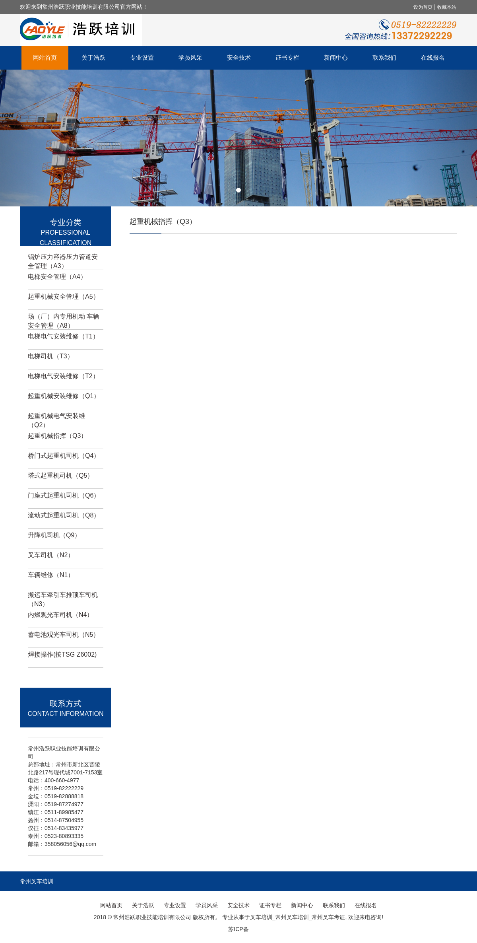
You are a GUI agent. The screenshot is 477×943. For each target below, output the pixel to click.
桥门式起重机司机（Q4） (64, 455)
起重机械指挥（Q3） (57, 435)
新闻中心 (336, 57)
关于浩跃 (93, 57)
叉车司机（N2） (51, 555)
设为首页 (422, 7)
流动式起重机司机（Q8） (64, 515)
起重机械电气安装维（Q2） (56, 420)
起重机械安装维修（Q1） (64, 396)
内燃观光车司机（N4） (60, 614)
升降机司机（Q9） (54, 535)
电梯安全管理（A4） (57, 276)
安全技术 (239, 57)
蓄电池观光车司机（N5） (63, 634)
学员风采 (190, 57)
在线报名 (433, 57)
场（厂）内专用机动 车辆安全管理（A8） (63, 321)
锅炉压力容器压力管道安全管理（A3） (63, 261)
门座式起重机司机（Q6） (64, 495)
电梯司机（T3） (51, 356)
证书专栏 (287, 57)
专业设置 (142, 57)
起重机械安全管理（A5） (63, 296)
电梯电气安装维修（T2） (63, 376)
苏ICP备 (238, 929)
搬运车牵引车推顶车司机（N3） (63, 599)
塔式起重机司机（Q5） (60, 475)
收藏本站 (446, 7)
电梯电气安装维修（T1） (63, 336)
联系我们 (384, 57)
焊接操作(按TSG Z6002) (62, 654)
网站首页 (45, 57)
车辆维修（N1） (51, 575)
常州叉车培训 (36, 881)
